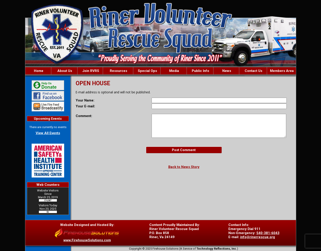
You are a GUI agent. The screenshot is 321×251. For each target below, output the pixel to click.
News (226, 71)
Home (38, 71)
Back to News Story (183, 167)
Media (173, 71)
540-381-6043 (267, 233)
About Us (64, 71)
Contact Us (253, 71)
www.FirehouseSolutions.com (87, 240)
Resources (118, 71)
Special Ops (147, 71)
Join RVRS (90, 71)
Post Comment (184, 150)
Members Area (281, 71)
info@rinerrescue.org (257, 237)
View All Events (48, 133)
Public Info (200, 71)
